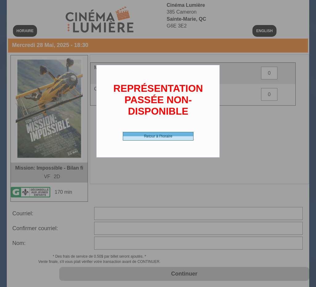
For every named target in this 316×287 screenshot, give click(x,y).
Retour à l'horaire (158, 136)
